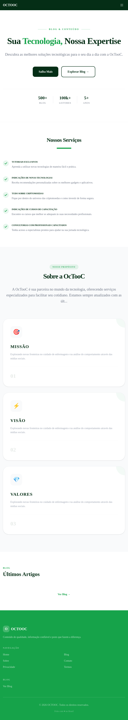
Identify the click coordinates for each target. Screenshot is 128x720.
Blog (66, 654)
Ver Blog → (64, 594)
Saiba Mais (45, 71)
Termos (68, 667)
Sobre (6, 660)
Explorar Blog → (78, 71)
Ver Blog (7, 686)
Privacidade (9, 667)
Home (6, 654)
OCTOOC (10, 5)
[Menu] (121, 5)
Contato (68, 660)
